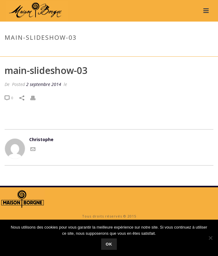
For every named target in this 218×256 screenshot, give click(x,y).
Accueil (157, 50)
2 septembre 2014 (43, 84)
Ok (109, 244)
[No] (210, 238)
